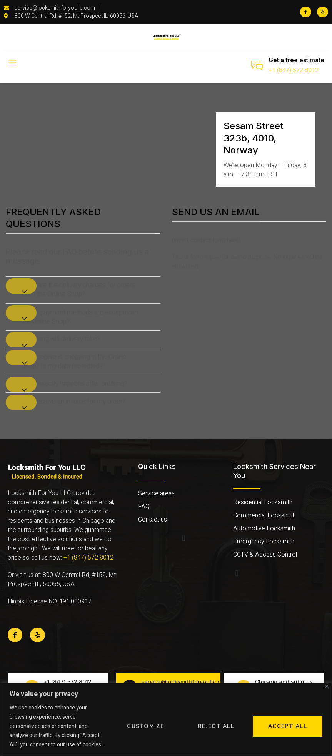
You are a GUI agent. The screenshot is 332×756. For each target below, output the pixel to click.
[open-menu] (12, 63)
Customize (145, 726)
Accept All (287, 726)
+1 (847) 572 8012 (294, 70)
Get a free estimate (296, 60)
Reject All (216, 726)
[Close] (327, 686)
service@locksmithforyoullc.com (185, 681)
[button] (183, 538)
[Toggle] (21, 286)
